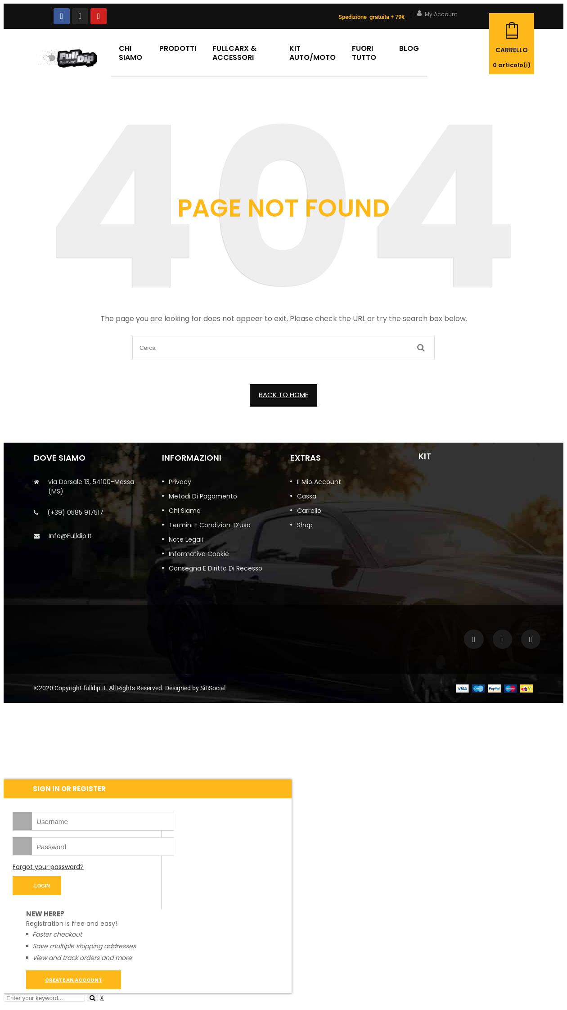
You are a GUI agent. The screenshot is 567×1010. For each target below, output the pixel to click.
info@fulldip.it (70, 535)
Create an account (73, 979)
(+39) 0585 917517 (75, 512)
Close (558, 9)
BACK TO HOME (283, 394)
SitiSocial (212, 688)
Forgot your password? (48, 866)
